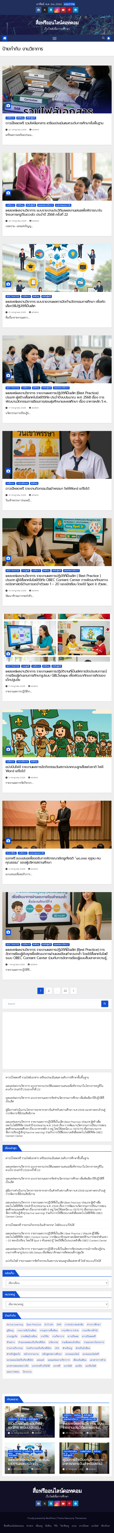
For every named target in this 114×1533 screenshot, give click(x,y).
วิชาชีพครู (64, 1525)
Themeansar (80, 1518)
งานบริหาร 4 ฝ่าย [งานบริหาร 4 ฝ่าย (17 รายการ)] (70, 1330)
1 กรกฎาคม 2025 (17, 964)
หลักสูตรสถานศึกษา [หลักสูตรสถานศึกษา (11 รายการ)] (52, 1353)
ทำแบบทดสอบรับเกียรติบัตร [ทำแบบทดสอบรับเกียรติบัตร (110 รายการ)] (31, 1342)
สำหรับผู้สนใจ (31, 118)
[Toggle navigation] (54, 38)
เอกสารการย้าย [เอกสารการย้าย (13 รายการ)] (98, 1359)
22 (65, 991)
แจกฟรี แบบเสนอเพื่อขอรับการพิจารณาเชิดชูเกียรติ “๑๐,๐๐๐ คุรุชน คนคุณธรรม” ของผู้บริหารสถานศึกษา (53, 860)
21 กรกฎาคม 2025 (18, 312)
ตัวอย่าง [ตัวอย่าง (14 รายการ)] (11, 1342)
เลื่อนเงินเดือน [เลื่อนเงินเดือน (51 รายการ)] (79, 1359)
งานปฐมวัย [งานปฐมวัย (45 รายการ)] (12, 1336)
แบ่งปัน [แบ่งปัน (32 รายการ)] (78, 1365)
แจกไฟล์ (94, 1525)
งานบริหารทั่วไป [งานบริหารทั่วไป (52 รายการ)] (90, 1330)
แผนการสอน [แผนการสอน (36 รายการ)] (13, 1371)
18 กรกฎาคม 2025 (75, 1469)
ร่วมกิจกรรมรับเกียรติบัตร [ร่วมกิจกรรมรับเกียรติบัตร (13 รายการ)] (38, 1348)
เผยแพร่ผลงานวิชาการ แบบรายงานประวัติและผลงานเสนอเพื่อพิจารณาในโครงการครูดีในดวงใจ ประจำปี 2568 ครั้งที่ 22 (54, 212)
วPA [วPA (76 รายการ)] (57, 1348)
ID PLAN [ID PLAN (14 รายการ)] (49, 1324)
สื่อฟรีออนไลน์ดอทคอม (57, 23)
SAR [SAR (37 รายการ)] (59, 1324)
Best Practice (13, 296)
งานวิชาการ (10, 118)
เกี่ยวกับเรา (105, 1525)
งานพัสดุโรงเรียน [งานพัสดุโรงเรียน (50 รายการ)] (29, 1336)
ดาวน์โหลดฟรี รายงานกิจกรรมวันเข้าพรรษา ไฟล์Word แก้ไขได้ (47, 488)
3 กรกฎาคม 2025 (17, 777)
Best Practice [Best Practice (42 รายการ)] (34, 1324)
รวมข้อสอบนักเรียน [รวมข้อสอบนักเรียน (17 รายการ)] (71, 1342)
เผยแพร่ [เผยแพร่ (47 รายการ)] (40, 1359)
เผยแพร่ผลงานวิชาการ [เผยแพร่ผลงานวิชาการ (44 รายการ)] (59, 1359)
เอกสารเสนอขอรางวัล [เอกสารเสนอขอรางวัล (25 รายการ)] (17, 1365)
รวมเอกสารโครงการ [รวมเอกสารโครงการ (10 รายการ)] (94, 1342)
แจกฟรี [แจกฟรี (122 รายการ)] (56, 1365)
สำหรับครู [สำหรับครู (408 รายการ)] (67, 1348)
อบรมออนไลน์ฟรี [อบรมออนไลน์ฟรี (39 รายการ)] (91, 1353)
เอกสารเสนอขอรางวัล (63, 205)
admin (34, 129)
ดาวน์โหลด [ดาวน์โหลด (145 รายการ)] (73, 1336)
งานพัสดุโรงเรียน (85, 1451)
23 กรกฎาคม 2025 (18, 220)
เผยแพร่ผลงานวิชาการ (45, 205)
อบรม (74, 1525)
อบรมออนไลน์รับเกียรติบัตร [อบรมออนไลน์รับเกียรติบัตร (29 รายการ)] (20, 1359)
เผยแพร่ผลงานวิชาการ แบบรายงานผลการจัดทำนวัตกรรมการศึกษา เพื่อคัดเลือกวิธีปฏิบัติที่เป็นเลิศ (55, 303)
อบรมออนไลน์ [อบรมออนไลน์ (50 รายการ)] (72, 1353)
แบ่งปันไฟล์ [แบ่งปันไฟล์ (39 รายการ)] (91, 1365)
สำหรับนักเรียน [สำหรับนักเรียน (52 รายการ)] (83, 1348)
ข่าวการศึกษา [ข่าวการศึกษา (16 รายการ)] (94, 1324)
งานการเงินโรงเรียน (70, 1451)
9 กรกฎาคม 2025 (17, 686)
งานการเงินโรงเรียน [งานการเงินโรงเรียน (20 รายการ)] (26, 1330)
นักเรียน (48, 1525)
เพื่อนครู (39, 1525)
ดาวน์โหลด (84, 1525)
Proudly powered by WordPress (41, 1518)
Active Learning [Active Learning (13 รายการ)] (15, 1324)
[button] (103, 38)
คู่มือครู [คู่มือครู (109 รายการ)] (10, 1330)
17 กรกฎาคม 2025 (18, 407)
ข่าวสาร (29, 1525)
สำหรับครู (20, 118)
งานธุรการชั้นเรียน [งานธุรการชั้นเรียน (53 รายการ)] (49, 1330)
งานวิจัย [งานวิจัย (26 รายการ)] (45, 1336)
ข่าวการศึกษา (11, 853)
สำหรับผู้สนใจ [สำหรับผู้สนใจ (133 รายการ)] (13, 1353)
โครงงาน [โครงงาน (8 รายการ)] (27, 1371)
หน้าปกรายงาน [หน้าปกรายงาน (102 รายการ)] (31, 1353)
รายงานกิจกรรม (22, 483)
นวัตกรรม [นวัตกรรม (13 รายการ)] (53, 1342)
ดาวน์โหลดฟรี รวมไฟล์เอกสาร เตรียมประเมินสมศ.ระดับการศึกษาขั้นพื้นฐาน (54, 123)
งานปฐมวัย (25, 571)
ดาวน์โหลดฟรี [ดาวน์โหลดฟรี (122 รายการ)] (89, 1336)
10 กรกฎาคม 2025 (18, 590)
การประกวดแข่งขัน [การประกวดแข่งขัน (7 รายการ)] (74, 1324)
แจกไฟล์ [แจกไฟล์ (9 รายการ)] (68, 1365)
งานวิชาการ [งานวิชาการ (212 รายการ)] (58, 1336)
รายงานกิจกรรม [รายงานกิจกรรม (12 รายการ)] (15, 1348)
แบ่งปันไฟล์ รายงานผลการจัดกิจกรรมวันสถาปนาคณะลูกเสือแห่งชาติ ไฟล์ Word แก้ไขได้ (54, 769)
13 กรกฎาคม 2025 (18, 495)
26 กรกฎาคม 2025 (18, 129)
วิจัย (56, 1525)
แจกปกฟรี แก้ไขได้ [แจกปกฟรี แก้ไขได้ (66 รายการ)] (41, 1365)
